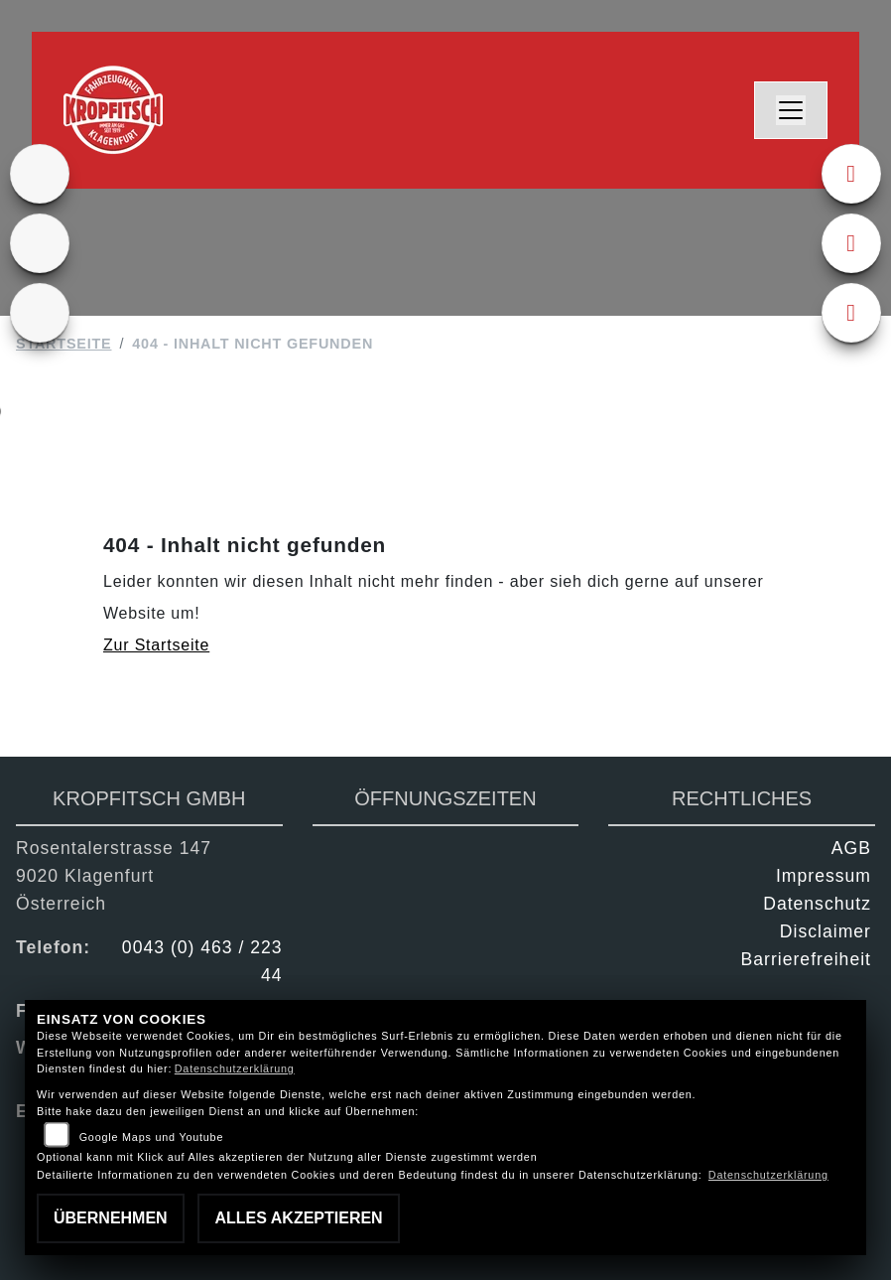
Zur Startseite (156, 645)
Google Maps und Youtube (151, 1137)
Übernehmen (111, 1217)
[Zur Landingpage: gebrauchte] (39, 243)
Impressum (823, 876)
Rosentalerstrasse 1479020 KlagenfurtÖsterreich (113, 876)
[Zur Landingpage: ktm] (39, 174)
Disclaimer (825, 931)
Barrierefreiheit (806, 959)
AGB (851, 848)
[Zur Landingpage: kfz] (39, 313)
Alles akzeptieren (298, 1217)
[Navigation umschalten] (790, 110)
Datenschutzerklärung (235, 1068)
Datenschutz (817, 904)
